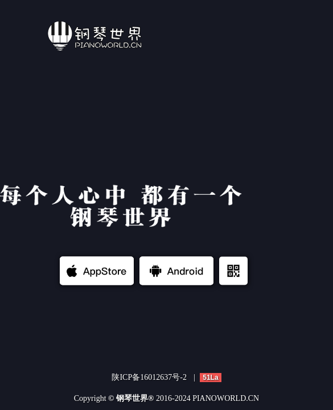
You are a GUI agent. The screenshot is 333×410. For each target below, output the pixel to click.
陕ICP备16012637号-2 (149, 377)
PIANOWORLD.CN (225, 398)
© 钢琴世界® (131, 398)
